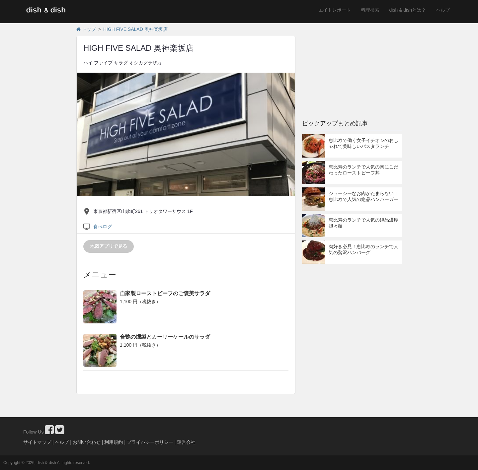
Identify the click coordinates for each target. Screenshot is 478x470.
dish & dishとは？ (407, 10)
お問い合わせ (87, 442)
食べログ (102, 226)
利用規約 (113, 442)
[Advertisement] (352, 68)
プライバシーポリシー (150, 442)
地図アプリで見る (108, 246)
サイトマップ (37, 442)
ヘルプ (443, 10)
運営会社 (186, 442)
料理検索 (370, 10)
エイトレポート (334, 10)
